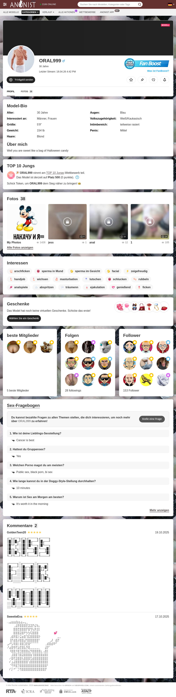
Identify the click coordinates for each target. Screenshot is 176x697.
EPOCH (68, 685)
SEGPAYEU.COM (81, 685)
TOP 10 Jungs (55, 172)
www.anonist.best (41, 685)
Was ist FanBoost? (158, 70)
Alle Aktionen (68, 11)
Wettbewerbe (87, 12)
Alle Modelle (11, 12)
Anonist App (108, 11)
